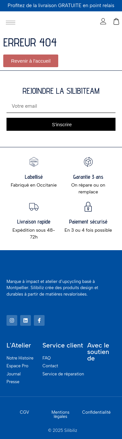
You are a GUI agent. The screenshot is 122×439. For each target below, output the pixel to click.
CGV (24, 412)
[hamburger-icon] (10, 22)
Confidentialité (96, 412)
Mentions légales (60, 414)
